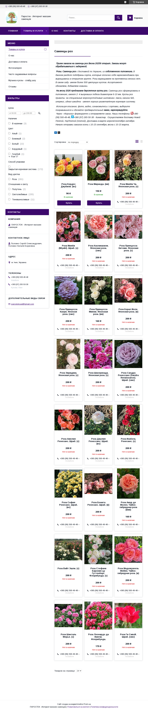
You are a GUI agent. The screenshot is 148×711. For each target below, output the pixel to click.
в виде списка (141, 142)
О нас (54, 31)
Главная (13, 31)
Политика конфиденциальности (104, 707)
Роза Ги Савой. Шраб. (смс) (128, 635)
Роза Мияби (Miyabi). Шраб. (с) (68, 246)
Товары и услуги (33, 31)
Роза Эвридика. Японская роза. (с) (68, 374)
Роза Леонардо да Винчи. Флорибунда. (98, 636)
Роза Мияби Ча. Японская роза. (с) (128, 185)
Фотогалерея (15, 68)
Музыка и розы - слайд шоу (22, 80)
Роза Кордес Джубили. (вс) (68, 185)
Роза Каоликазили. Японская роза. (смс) (98, 248)
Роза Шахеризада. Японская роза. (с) (98, 374)
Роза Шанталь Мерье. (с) (68, 635)
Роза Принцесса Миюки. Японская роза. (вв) (98, 311)
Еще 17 (14, 156)
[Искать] (118, 18)
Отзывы (12, 86)
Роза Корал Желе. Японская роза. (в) (128, 310)
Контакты (69, 31)
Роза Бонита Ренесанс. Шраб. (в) (98, 503)
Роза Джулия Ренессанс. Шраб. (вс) (98, 441)
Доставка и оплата (92, 31)
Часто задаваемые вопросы (22, 74)
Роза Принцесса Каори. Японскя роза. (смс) (68, 311)
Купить (69, 203)
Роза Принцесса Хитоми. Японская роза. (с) (128, 248)
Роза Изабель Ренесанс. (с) (128, 440)
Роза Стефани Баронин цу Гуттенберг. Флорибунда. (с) (98, 572)
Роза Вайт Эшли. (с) (68, 568)
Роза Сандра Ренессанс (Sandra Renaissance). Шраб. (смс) (128, 376)
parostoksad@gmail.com (22, 304)
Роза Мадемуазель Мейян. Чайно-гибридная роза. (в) (128, 570)
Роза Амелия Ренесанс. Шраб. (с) (68, 440)
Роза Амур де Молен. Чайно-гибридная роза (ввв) (128, 506)
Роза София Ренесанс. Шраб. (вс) (68, 504)
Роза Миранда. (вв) (98, 184)
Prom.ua (87, 704)
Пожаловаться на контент (78, 707)
